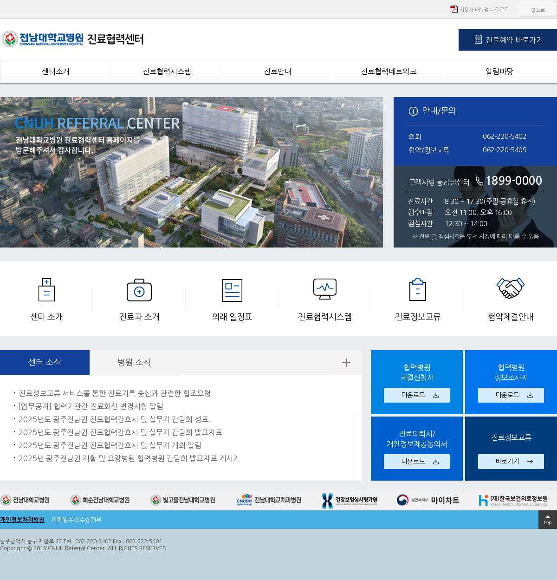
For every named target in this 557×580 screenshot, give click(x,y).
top (548, 522)
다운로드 (413, 395)
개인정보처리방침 (22, 520)
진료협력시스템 (166, 71)
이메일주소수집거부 (77, 520)
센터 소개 (46, 317)
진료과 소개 (139, 317)
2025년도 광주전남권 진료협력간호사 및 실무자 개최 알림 (110, 445)
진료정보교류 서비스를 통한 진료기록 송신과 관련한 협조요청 (115, 393)
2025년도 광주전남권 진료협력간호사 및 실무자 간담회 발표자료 (120, 432)
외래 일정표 (232, 317)
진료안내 (277, 71)
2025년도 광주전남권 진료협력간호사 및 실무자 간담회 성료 (113, 419)
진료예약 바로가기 (514, 40)
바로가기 (507, 461)
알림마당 (499, 71)
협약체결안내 (511, 317)
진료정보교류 (418, 317)
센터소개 (56, 71)
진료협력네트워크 (388, 71)
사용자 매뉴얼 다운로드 (484, 10)
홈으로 (538, 10)
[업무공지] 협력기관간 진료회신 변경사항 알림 (91, 406)
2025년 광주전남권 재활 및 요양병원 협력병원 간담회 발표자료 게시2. (129, 458)
